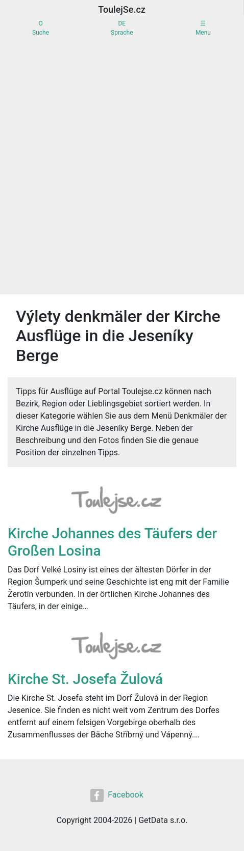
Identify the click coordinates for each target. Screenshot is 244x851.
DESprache (122, 28)
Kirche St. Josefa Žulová (85, 679)
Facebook (116, 795)
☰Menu (203, 28)
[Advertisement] (122, 167)
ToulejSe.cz (121, 9)
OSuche (40, 28)
